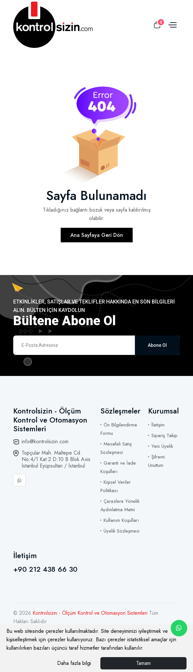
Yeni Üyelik (162, 446)
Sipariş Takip (164, 435)
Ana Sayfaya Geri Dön (96, 235)
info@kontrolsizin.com (45, 441)
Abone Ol (157, 345)
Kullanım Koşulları (121, 520)
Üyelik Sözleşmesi (121, 530)
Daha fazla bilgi (74, 663)
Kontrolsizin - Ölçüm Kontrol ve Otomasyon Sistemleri (91, 613)
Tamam (143, 663)
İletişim (158, 424)
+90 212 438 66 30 (45, 569)
